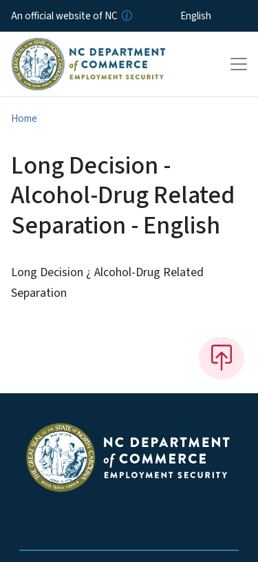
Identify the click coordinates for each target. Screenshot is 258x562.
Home (24, 118)
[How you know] (126, 16)
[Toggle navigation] (238, 64)
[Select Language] (217, 16)
